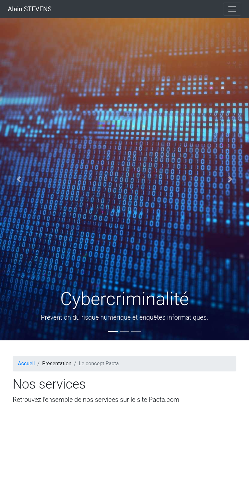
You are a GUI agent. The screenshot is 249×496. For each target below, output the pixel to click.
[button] (18, 179)
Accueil (26, 363)
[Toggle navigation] (232, 9)
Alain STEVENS (30, 9)
